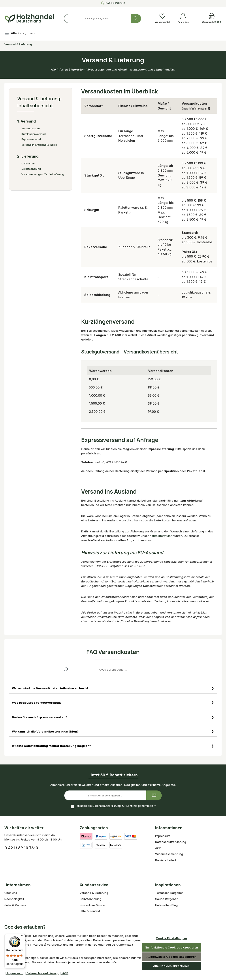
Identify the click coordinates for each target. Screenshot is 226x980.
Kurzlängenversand (33, 134)
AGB (158, 848)
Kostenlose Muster (92, 905)
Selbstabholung (31, 168)
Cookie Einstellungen (171, 938)
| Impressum (14, 973)
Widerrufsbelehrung (169, 854)
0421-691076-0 (115, 3)
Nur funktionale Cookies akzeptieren (171, 947)
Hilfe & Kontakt (90, 911)
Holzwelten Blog (166, 905)
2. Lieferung (28, 156)
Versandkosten (30, 128)
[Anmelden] (183, 18)
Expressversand (31, 139)
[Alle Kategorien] (23, 33)
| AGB (64, 973)
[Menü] (22, 936)
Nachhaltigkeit (14, 899)
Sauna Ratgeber (166, 899)
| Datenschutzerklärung (41, 973)
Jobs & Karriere (15, 905)
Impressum (162, 836)
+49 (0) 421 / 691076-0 (111, 462)
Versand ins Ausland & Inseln (39, 144)
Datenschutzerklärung (106, 806)
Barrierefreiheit (165, 860)
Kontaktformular (161, 535)
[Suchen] (136, 18)
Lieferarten (28, 163)
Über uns (10, 893)
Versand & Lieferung (94, 893)
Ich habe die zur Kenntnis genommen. (116, 806)
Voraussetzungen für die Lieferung (42, 174)
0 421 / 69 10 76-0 (21, 848)
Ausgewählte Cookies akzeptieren (171, 956)
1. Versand (26, 121)
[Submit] (154, 796)
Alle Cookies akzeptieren (171, 966)
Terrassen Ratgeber (169, 893)
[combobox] (97, 18)
